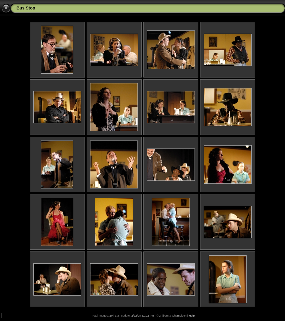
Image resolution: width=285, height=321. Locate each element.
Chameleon (179, 315)
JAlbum (164, 315)
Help (192, 315)
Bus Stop (26, 8)
